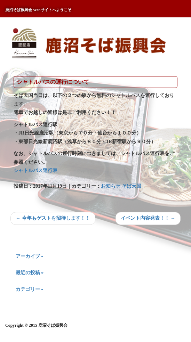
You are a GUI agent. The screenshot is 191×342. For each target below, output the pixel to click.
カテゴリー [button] (29, 289)
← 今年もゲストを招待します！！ (53, 218)
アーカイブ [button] (29, 256)
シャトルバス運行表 (35, 170)
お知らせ (110, 186)
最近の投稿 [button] (29, 272)
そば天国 (131, 186)
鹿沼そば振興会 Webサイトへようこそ (38, 10)
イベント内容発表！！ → (148, 218)
